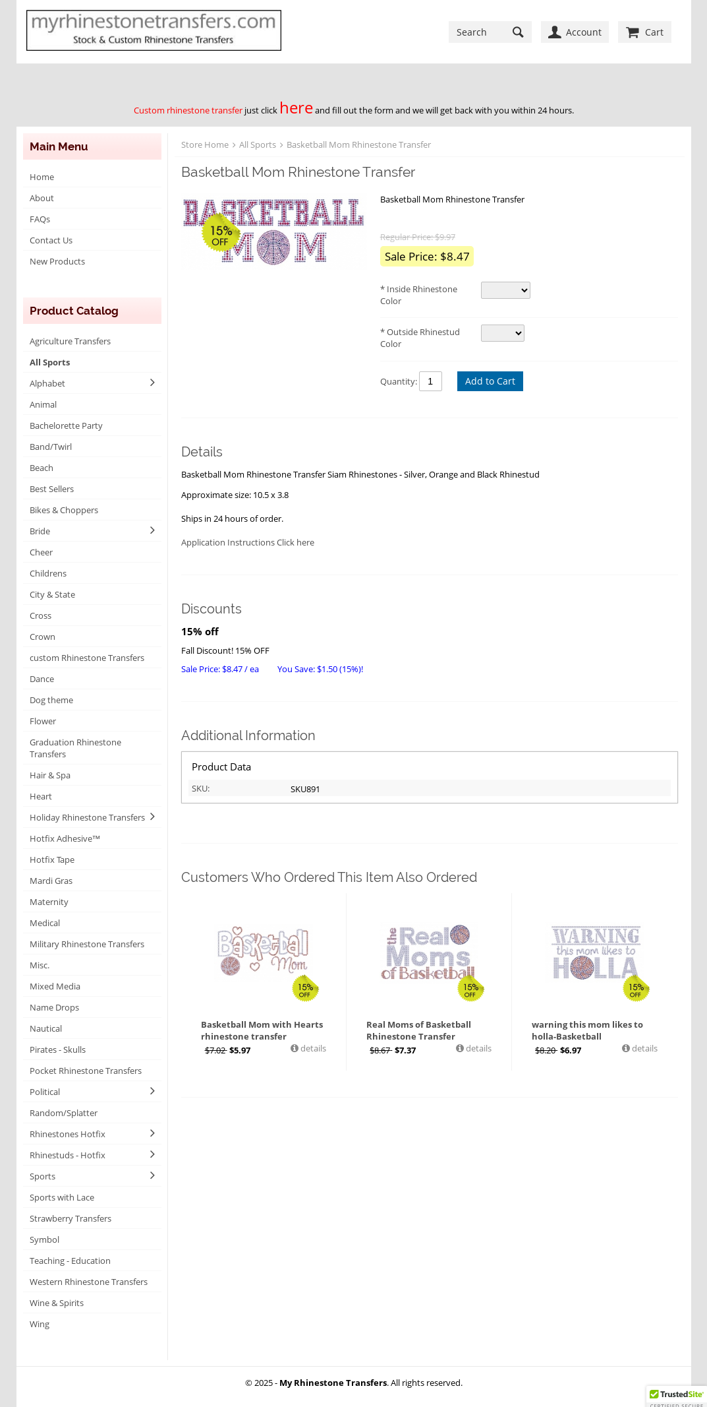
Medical (45, 923)
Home (42, 177)
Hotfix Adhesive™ (65, 838)
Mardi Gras (51, 881)
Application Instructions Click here (247, 542)
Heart (41, 796)
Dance (42, 679)
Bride (40, 531)
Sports (42, 1176)
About (42, 198)
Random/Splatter (64, 1113)
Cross (40, 615)
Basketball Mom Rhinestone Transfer (359, 144)
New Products (57, 261)
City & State (52, 594)
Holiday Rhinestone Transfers (87, 817)
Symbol (44, 1239)
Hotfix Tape (52, 859)
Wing (39, 1324)
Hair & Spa (50, 775)
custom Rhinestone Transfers (87, 658)
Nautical (46, 1028)
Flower (43, 721)
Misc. (39, 965)
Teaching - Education (70, 1260)
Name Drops (54, 1007)
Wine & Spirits (57, 1303)
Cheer (41, 552)
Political (45, 1092)
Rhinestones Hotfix (67, 1134)
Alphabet (47, 383)
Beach (41, 468)
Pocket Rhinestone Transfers (86, 1071)
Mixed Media (55, 986)
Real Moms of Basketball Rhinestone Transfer (418, 1030)
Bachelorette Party (66, 425)
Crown (42, 636)
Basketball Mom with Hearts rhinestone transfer (262, 1030)
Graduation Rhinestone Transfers (75, 748)
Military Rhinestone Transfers (87, 944)
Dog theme (51, 700)
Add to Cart (490, 381)
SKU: (201, 788)
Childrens (48, 573)
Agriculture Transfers (70, 341)
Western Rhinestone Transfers (89, 1282)
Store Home (205, 144)
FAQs (40, 219)
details (312, 1048)
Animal (43, 404)
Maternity (49, 902)
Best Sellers (52, 489)
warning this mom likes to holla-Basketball (587, 1030)
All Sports (50, 362)
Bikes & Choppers (64, 510)
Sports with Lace (62, 1197)
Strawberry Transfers (70, 1218)
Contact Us (51, 240)
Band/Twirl (51, 447)
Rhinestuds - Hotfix (67, 1155)
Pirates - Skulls (58, 1049)
